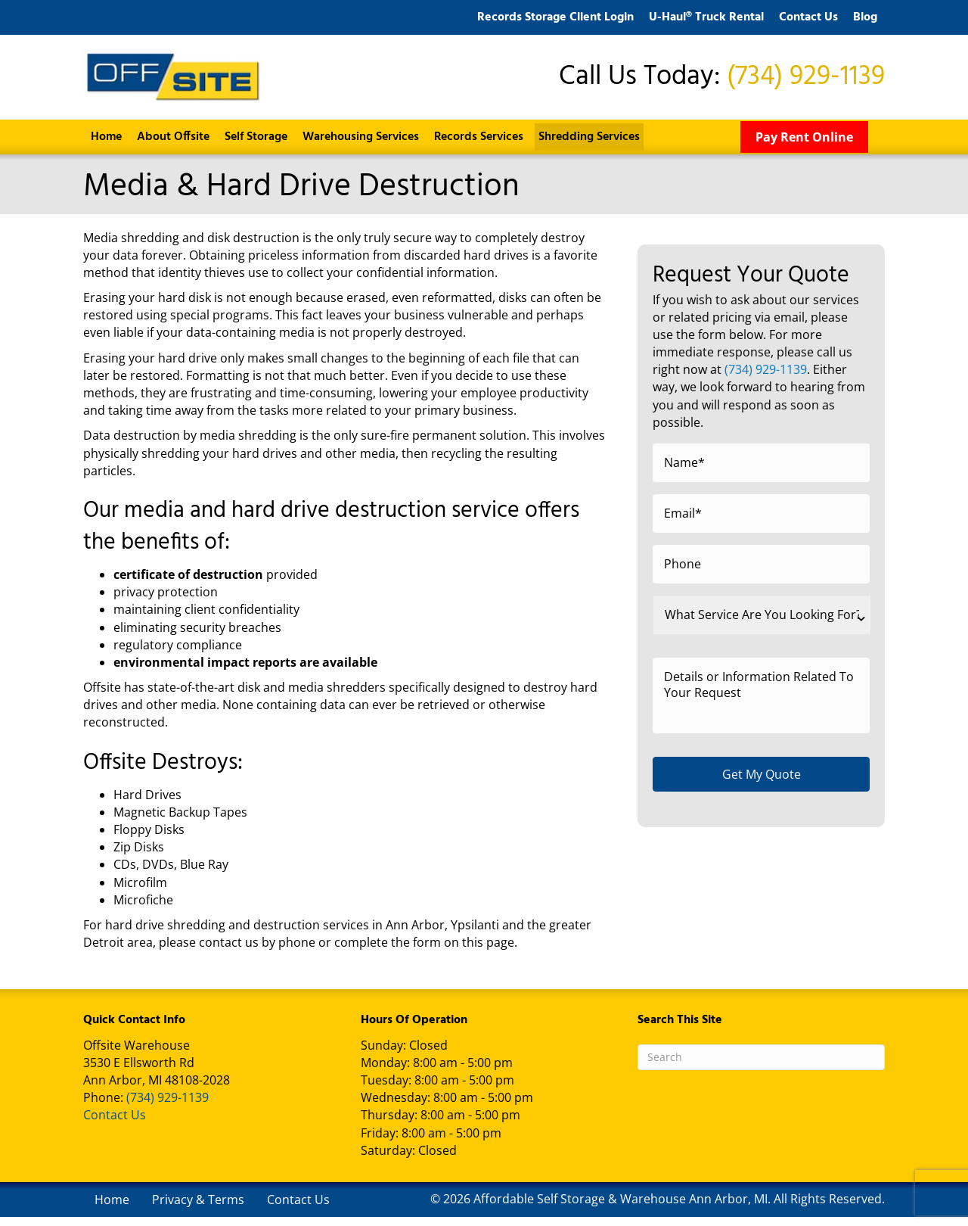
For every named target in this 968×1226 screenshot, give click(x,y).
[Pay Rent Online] (804, 146)
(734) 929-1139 (806, 82)
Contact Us (114, 1124)
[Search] (761, 1066)
